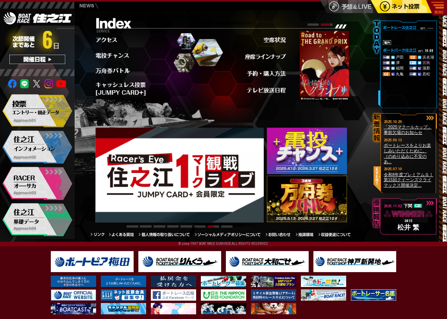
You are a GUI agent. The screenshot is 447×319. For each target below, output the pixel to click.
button (430, 118)
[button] (313, 24)
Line (24, 83)
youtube (61, 83)
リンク (100, 234)
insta (49, 83)
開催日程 (37, 59)
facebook (12, 83)
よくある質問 (124, 234)
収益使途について (337, 234)
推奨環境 (307, 234)
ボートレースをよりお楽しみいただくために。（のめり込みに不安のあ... (407, 153)
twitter (36, 83)
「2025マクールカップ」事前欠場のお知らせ (408, 130)
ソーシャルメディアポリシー (230, 234)
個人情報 (167, 234)
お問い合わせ (280, 234)
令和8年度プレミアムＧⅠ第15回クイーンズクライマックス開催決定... (408, 179)
